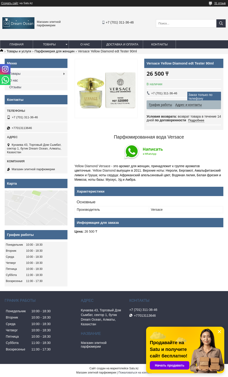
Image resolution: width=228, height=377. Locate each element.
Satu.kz (133, 368)
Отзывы (15, 87)
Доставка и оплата (122, 44)
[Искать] (221, 23)
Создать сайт (9, 3)
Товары (49, 44)
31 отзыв (220, 3)
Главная (16, 44)
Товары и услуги (19, 51)
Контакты (159, 44)
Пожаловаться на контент (135, 372)
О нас (85, 44)
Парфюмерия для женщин (55, 51)
